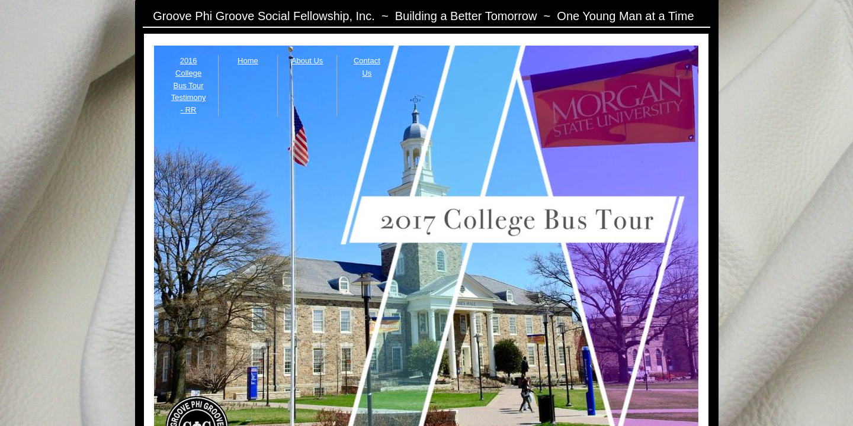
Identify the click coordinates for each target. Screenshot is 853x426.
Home (248, 60)
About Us (307, 60)
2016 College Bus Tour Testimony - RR (188, 85)
